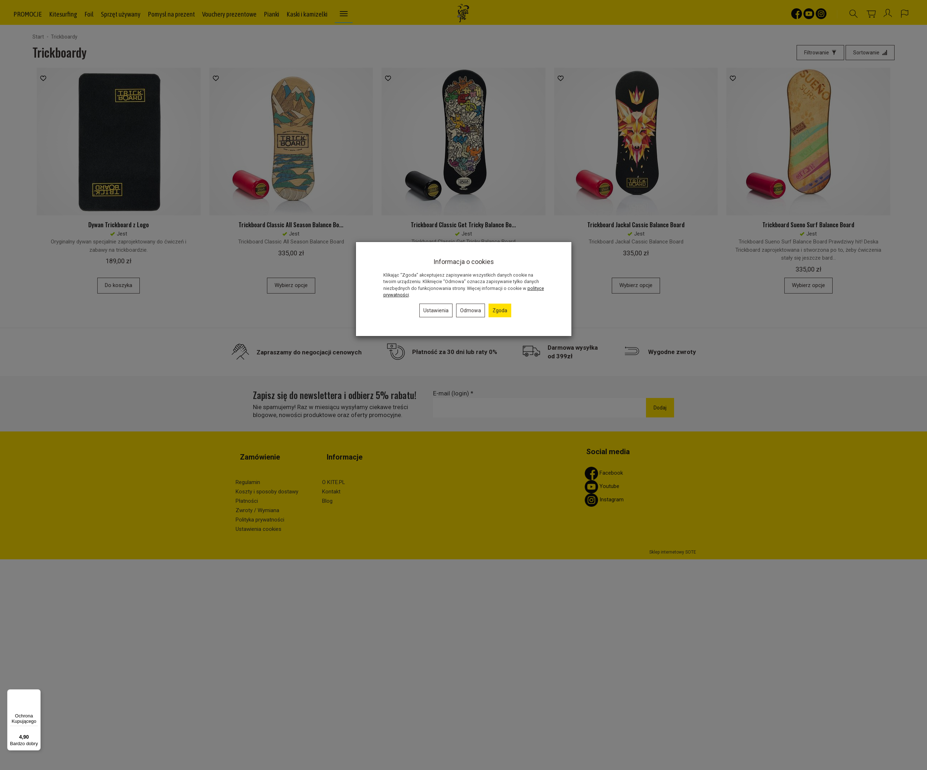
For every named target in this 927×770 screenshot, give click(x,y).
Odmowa (470, 310)
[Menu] (36, 693)
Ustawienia (436, 310)
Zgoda (500, 310)
